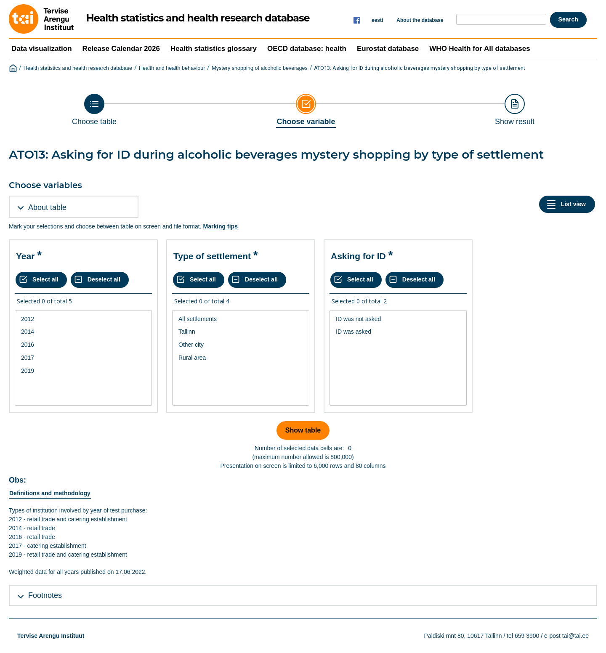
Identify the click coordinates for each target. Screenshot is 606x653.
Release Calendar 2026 (121, 49)
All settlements (241, 319)
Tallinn (241, 331)
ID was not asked (398, 319)
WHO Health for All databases (479, 49)
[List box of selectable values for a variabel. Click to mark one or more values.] (83, 358)
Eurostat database (388, 49)
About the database (419, 20)
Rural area (241, 357)
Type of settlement (212, 256)
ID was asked (398, 331)
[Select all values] (41, 280)
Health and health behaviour (172, 68)
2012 (83, 319)
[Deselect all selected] (100, 280)
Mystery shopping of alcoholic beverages (260, 68)
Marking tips (220, 226)
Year (25, 256)
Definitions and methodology (49, 493)
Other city (241, 344)
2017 (83, 357)
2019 (83, 370)
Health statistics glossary (213, 49)
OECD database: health (306, 49)
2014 (83, 331)
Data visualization (41, 49)
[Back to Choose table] (94, 110)
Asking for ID (358, 256)
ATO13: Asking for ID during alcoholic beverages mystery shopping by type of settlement (419, 68)
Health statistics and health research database (78, 68)
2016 (83, 344)
